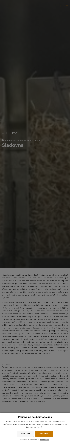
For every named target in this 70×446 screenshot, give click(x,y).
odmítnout (44, 440)
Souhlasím (44, 434)
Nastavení (25, 434)
